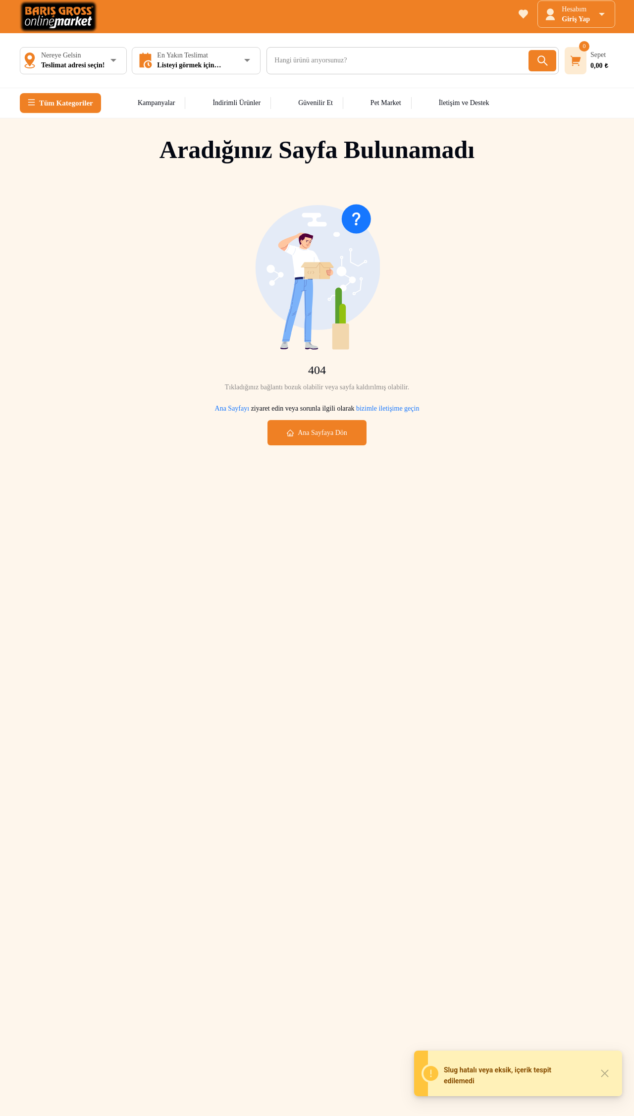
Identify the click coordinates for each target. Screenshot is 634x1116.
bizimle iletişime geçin (386, 408)
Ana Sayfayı (232, 408)
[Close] (604, 1073)
